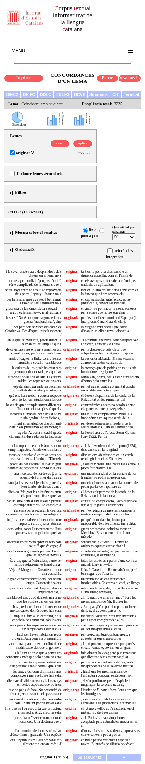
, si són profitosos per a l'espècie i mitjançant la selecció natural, (105, 683)
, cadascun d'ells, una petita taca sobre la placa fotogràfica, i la (110, 466)
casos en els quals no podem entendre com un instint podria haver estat (35, 701)
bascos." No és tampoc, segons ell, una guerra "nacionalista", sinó (33, 320)
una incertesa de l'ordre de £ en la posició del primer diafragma (38, 475)
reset (60, 143)
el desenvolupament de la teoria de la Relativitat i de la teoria (107, 494)
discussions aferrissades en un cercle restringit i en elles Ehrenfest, (107, 457)
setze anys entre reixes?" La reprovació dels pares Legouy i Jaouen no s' (33, 292)
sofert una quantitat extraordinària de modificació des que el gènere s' (35, 646)
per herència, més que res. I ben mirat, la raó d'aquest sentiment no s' (34, 301)
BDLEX (63, 94)
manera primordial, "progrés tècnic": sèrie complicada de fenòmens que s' (35, 283)
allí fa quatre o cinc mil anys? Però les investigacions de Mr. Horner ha (108, 599)
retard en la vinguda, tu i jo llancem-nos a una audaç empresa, (109, 590)
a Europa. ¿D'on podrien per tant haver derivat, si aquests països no (108, 609)
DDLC (45, 94)
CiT (115, 94)
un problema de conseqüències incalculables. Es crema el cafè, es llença (110, 581)
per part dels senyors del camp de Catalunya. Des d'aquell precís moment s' (33, 331)
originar (71, 414)
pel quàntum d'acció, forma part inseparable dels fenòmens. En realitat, (108, 522)
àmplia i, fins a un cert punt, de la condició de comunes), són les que (37, 618)
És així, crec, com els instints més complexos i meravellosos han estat (36, 673)
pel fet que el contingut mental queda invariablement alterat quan (107, 388)
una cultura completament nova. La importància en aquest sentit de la (106, 416)
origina (71, 272)
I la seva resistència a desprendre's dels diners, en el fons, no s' (33, 273)
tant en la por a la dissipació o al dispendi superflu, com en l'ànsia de (106, 273)
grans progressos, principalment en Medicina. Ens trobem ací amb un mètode (106, 533)
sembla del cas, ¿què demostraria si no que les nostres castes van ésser (33, 599)
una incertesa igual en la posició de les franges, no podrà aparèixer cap (108, 475)
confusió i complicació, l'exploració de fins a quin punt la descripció (108, 503)
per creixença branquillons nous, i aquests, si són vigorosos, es (105, 636)
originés (71, 588)
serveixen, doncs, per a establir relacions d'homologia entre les (110, 379)
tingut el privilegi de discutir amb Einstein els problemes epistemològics (34, 425)
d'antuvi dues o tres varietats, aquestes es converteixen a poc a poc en (110, 733)
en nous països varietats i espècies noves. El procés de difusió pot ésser (107, 742)
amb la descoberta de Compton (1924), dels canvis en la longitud (109, 448)
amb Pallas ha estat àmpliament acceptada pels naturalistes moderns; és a (109, 721)
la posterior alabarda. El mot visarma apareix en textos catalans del (107, 360)
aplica (82, 143)
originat (71, 368)
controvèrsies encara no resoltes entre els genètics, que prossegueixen (108, 407)
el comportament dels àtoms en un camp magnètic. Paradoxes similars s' (34, 448)
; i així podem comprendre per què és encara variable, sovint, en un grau (108, 646)
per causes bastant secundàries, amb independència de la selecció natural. (107, 664)
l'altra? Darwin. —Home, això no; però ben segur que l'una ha (109, 572)
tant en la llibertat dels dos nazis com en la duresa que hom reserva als (109, 292)
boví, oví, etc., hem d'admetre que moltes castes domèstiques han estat (36, 609)
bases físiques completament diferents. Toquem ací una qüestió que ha (34, 407)
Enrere (107, 78)
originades (71, 349)
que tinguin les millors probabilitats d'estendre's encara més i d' (36, 742)
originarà (71, 473)
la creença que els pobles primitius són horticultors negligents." (108, 370)
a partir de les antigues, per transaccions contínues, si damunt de (109, 553)
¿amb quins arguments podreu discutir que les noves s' (34, 553)
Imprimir (23, 78)
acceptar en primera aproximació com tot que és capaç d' (34, 544)
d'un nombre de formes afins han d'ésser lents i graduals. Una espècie (36, 733)
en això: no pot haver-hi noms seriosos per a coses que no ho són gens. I (108, 310)
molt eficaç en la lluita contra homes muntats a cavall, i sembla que (35, 360)
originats (71, 423)
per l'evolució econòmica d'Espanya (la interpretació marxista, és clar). (109, 320)
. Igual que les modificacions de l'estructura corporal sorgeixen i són (106, 673)
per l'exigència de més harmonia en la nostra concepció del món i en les (108, 512)
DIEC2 (12, 94)
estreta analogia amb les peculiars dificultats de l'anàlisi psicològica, (37, 388)
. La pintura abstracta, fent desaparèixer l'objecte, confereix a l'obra (109, 342)
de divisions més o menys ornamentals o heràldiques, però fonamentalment (34, 351)
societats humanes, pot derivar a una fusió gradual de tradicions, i (35, 416)
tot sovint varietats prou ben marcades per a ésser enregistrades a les (108, 618)
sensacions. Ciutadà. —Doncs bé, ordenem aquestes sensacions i (105, 544)
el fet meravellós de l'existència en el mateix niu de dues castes (107, 710)
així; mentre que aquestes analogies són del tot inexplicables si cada (109, 627)
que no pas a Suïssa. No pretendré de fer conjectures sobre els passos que (35, 692)
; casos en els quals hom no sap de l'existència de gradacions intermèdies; (108, 701)
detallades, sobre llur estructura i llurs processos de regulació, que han (34, 531)
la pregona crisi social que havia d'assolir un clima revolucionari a (105, 329)
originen (71, 464)
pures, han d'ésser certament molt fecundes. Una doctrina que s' (37, 720)
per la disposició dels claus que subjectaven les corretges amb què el (107, 351)
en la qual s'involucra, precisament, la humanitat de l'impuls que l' (34, 342)
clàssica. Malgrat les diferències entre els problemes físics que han (35, 494)
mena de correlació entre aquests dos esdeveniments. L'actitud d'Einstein (35, 457)
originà (71, 327)
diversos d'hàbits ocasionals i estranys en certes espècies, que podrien (34, 683)
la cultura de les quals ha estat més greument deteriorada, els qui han (37, 370)
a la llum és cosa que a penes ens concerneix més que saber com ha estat (34, 655)
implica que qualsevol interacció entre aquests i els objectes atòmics (34, 522)
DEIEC (29, 94)
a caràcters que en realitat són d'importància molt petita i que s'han (35, 664)
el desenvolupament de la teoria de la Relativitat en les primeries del (107, 397)
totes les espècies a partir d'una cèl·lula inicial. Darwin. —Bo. (108, 562)
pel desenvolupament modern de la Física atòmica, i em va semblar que (107, 425)
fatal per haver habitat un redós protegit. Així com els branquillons (37, 636)
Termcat (132, 94)
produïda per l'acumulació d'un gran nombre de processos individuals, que (35, 466)
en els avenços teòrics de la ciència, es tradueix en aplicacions (108, 283)
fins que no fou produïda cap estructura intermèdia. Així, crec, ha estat (33, 710)
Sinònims (98, 94)
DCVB (79, 94)
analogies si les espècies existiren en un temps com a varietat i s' (35, 627)
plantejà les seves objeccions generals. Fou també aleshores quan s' (34, 485)
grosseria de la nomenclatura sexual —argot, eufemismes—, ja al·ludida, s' (34, 310)
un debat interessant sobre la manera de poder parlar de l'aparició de (109, 485)
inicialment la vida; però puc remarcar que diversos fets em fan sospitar (108, 655)
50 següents (90, 757)
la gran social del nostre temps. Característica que (34, 581)
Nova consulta (129, 78)
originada (71, 318)
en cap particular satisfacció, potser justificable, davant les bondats (106, 301)
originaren (71, 396)
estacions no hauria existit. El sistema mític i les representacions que (35, 379)
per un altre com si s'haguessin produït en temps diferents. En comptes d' (34, 503)
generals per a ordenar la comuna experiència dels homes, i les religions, (33, 512)
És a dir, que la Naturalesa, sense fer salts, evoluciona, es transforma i (36, 562)
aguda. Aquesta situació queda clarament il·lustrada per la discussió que (35, 436)
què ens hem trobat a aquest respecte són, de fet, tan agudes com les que (35, 397)
